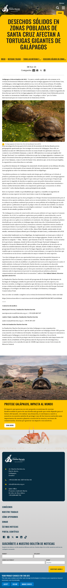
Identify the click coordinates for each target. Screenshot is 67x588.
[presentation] (16, 568)
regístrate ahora (56, 569)
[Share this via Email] (33, 70)
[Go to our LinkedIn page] (20, 536)
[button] (63, 7)
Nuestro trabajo (10, 512)
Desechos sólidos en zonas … (54, 59)
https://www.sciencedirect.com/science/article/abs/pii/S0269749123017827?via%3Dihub (32, 298)
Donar (60, 13)
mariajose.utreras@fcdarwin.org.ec (14, 313)
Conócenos (7, 507)
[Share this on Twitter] (40, 70)
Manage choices (27, 584)
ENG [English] (61, 3)
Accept (6, 584)
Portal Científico (10, 531)
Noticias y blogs (14, 59)
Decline (15, 584)
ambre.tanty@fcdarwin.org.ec (12, 321)
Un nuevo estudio (34, 79)
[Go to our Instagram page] (7, 536)
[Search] (57, 7)
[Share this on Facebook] (37, 70)
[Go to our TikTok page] (25, 536)
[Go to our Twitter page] (12, 536)
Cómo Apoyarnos (10, 516)
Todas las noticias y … (32, 59)
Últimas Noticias (10, 526)
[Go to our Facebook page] (3, 536)
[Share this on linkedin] (44, 70)
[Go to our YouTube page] (16, 536)
